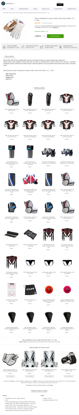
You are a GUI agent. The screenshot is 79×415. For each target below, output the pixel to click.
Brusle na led (45, 8)
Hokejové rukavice (34, 341)
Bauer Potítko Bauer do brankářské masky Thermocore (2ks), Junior (30, 163)
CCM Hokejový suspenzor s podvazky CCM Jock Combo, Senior (67, 246)
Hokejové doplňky (23, 8)
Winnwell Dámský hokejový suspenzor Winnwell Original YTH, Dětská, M (48, 329)
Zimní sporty (21, 12)
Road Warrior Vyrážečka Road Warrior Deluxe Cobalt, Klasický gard (49, 191)
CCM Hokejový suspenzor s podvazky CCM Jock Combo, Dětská (12, 273)
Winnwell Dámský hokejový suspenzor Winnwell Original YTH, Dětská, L (30, 329)
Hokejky (35, 8)
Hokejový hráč (41, 341)
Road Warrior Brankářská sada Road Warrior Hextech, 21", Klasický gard (30, 191)
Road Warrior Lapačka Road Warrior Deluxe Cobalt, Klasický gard (49, 218)
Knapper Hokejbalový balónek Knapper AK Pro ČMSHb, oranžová (48, 301)
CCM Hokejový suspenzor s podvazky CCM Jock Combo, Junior (49, 246)
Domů (4, 8)
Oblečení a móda (72, 8)
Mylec (39, 27)
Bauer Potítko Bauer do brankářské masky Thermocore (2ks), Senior (11, 163)
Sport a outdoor (12, 12)
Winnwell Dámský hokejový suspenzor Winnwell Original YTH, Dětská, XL (12, 329)
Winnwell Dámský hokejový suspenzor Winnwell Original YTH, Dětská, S (67, 329)
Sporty (17, 12)
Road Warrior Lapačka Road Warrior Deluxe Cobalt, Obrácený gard (12, 218)
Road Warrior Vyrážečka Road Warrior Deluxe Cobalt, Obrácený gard (12, 191)
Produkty (7, 12)
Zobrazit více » (56, 27)
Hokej (11, 8)
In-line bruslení (58, 8)
